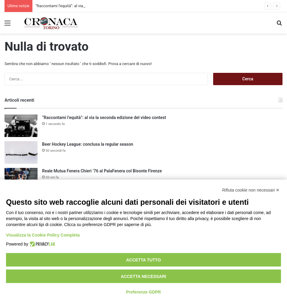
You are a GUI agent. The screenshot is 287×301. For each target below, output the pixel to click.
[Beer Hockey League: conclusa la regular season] (21, 152)
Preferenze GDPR (143, 292)
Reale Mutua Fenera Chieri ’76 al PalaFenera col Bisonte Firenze (102, 170)
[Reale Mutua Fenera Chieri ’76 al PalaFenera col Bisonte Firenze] (21, 179)
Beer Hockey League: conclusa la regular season (87, 144)
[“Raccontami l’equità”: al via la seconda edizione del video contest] (21, 126)
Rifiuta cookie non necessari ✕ (250, 190)
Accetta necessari (143, 276)
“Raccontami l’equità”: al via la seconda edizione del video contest (104, 117)
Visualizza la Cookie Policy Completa (43, 235)
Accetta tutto (143, 260)
